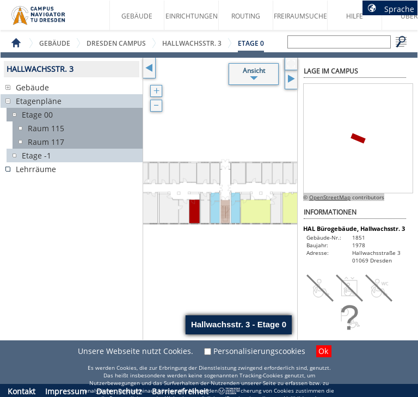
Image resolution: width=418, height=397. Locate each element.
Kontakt (21, 391)
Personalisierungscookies (259, 351)
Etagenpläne (39, 101)
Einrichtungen (191, 16)
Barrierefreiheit (180, 391)
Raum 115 (46, 128)
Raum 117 (46, 142)
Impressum (66, 391)
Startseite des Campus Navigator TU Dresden (49, 19)
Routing (245, 16)
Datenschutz (119, 391)
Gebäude (136, 16)
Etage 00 (37, 114)
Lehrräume (36, 169)
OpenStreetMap (330, 197)
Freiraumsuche (300, 16)
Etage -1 (36, 155)
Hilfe (354, 16)
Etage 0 (251, 43)
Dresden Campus (116, 43)
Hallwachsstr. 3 (192, 43)
